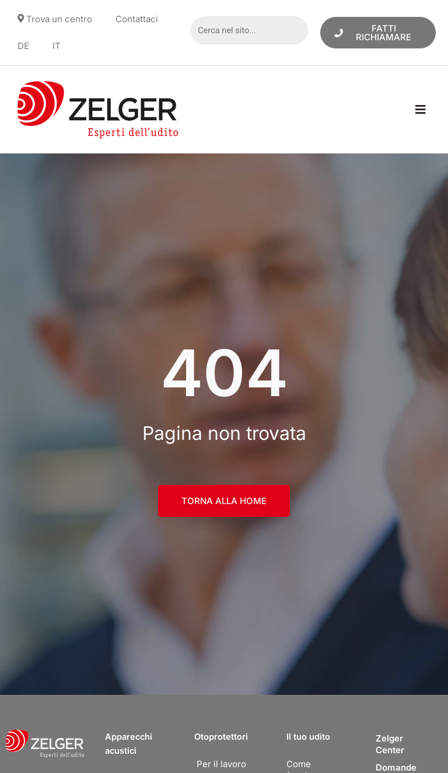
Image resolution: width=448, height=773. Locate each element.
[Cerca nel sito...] (249, 30)
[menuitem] (23, 46)
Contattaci (137, 19)
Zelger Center (390, 744)
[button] (420, 110)
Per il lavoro (221, 763)
